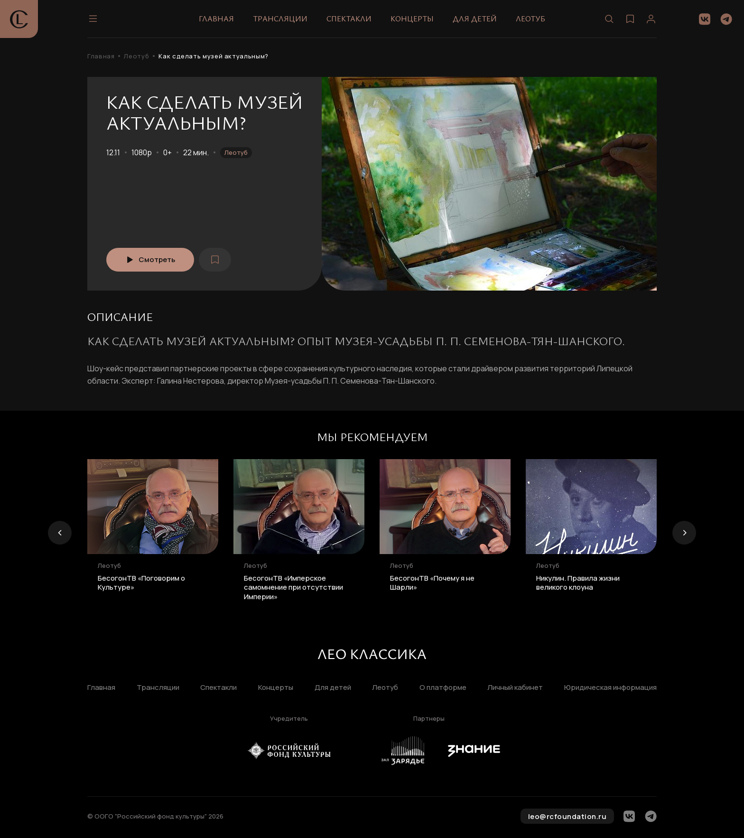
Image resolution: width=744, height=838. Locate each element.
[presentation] (60, 533)
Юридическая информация (610, 687)
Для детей (475, 18)
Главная (216, 18)
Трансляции (280, 18)
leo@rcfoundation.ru (567, 816)
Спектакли (349, 18)
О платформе (442, 687)
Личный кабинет (515, 687)
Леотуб (530, 18)
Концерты (412, 18)
